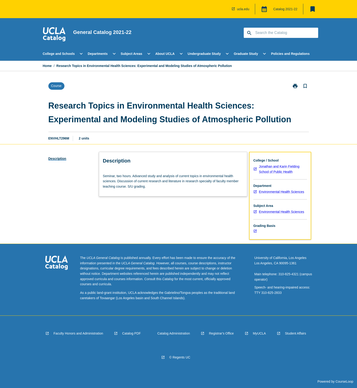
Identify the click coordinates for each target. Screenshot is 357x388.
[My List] (312, 9)
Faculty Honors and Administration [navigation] (78, 333)
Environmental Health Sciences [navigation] (281, 192)
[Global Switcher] (264, 9)
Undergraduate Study (204, 54)
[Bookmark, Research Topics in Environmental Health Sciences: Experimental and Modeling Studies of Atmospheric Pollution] (305, 86)
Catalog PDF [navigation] (131, 333)
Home (47, 66)
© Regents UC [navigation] (179, 357)
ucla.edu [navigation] (243, 9)
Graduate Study (246, 54)
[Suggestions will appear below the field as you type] (281, 33)
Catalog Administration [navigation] (173, 333)
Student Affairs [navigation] (295, 333)
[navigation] (225, 9)
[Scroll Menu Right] (321, 54)
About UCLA (165, 54)
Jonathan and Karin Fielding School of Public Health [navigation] (279, 169)
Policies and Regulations (290, 54)
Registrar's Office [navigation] (221, 333)
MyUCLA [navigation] (259, 333)
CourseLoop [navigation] (344, 381)
